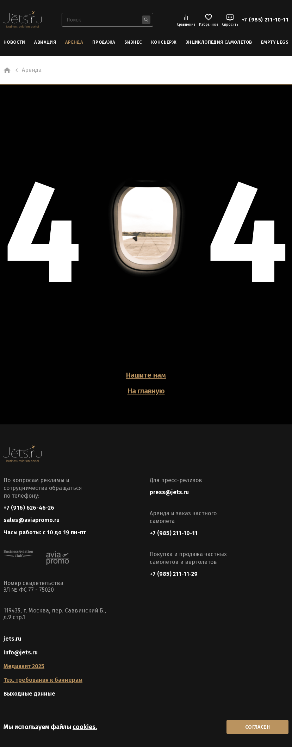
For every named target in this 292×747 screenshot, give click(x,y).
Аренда (74, 42)
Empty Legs (274, 42)
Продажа (104, 42)
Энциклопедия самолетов (219, 42)
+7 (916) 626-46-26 (29, 507)
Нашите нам (146, 375)
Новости (14, 42)
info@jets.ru (21, 652)
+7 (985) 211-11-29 (174, 574)
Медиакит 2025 (24, 666)
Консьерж (163, 42)
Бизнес (133, 42)
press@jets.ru (169, 492)
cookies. (85, 727)
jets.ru (12, 638)
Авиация (45, 42)
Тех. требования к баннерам (43, 680)
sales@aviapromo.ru (32, 520)
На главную (146, 391)
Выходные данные (29, 693)
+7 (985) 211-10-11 (265, 20)
